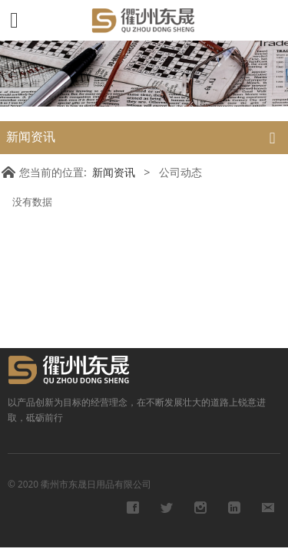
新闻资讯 (113, 172)
